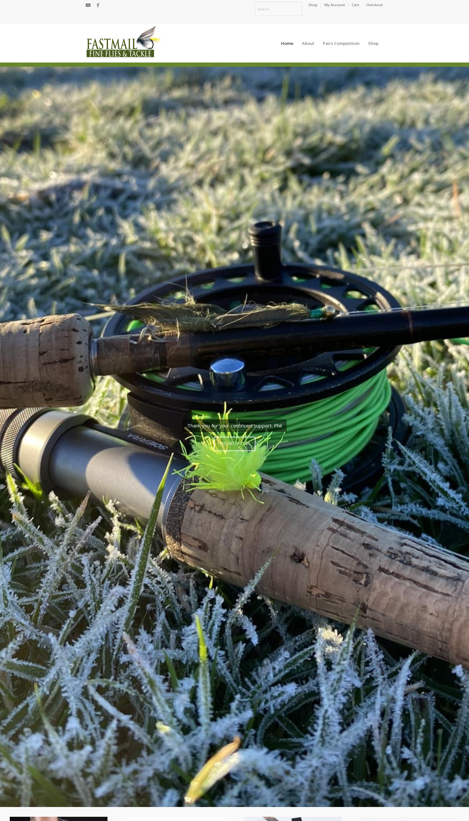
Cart (355, 4)
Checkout (374, 4)
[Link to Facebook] (98, 5)
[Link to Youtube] (88, 5)
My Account (334, 4)
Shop (313, 4)
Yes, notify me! (234, 442)
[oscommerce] (123, 43)
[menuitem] (313, 5)
